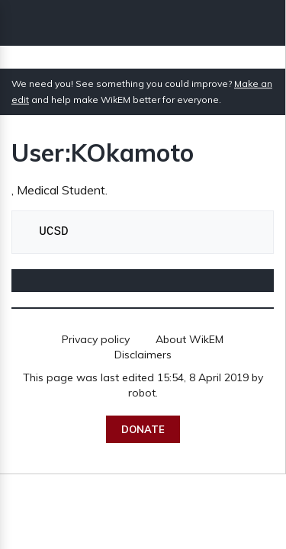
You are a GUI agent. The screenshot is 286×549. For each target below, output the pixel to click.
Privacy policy (96, 339)
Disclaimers (143, 354)
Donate (143, 429)
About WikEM (189, 339)
